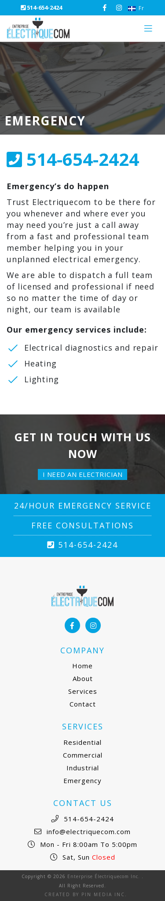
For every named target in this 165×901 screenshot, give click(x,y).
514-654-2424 (41, 7)
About (83, 678)
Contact (83, 704)
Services (82, 691)
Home (82, 665)
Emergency (82, 780)
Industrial (82, 767)
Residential (82, 742)
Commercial (83, 755)
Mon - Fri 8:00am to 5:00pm (87, 844)
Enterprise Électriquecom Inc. (103, 876)
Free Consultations (82, 525)
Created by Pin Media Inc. (85, 894)
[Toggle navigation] (148, 28)
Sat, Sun (87, 857)
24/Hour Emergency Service (82, 505)
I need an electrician (83, 474)
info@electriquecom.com (87, 831)
